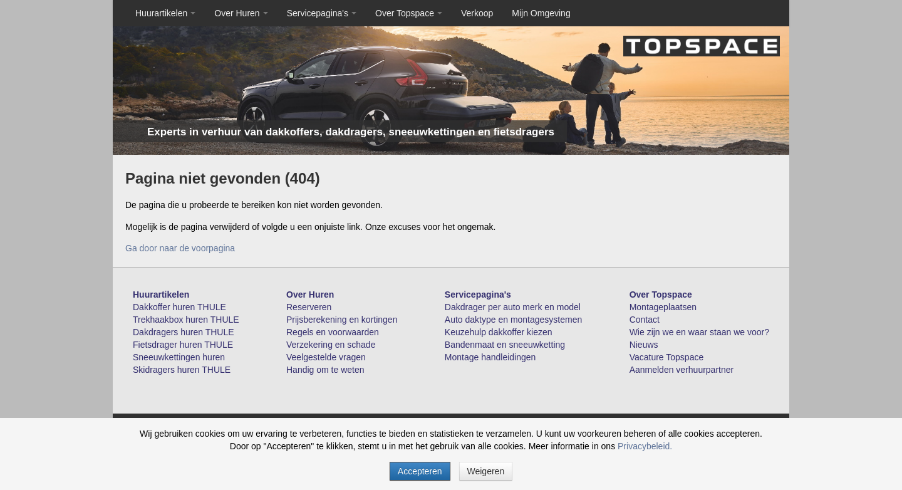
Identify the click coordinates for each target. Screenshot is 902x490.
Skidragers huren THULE (182, 370)
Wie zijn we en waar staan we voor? (699, 332)
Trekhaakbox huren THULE (186, 320)
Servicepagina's (321, 13)
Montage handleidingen (490, 357)
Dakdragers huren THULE (183, 332)
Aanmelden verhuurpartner (682, 370)
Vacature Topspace (667, 357)
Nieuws (644, 345)
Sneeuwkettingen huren (179, 357)
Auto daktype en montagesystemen (513, 320)
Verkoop (477, 13)
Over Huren (240, 13)
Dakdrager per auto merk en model (513, 307)
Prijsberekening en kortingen (341, 320)
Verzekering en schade (330, 345)
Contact (645, 320)
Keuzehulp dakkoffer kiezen (498, 332)
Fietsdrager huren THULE (183, 345)
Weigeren (486, 471)
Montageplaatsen (663, 307)
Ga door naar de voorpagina (180, 248)
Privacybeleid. (645, 446)
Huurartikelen (165, 13)
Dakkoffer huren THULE (179, 307)
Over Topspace (408, 13)
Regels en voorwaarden (332, 332)
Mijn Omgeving (541, 13)
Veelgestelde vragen (326, 357)
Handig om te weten (325, 370)
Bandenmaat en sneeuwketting (505, 345)
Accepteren (420, 471)
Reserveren (308, 307)
